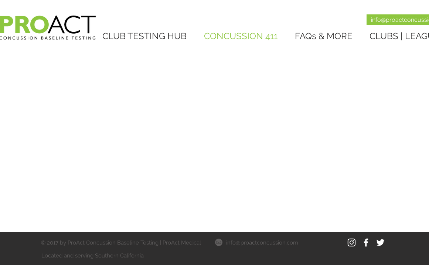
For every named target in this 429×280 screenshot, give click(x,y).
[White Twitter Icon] (380, 242)
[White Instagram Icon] (351, 242)
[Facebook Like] (346, 255)
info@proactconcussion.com (262, 242)
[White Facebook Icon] (366, 242)
